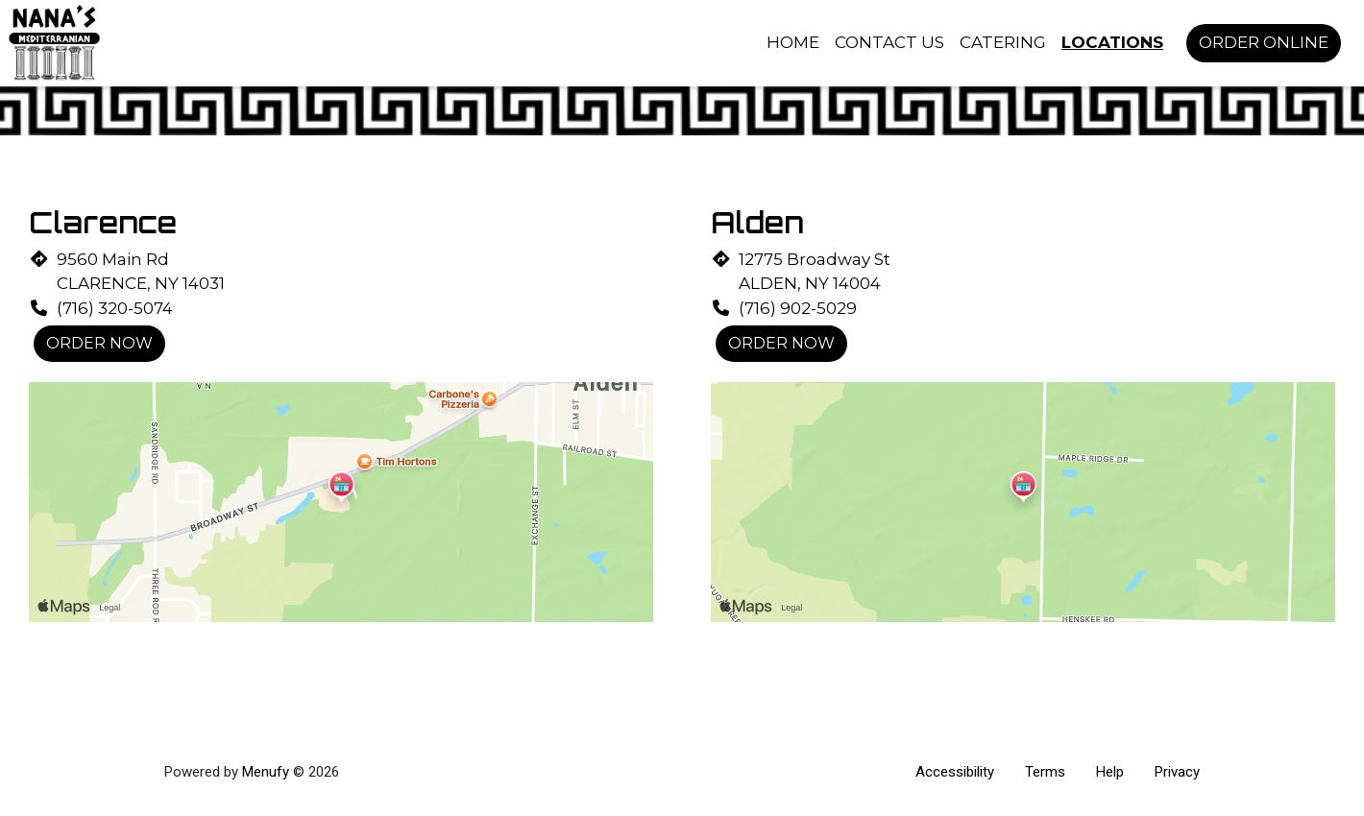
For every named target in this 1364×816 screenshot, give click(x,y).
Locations (1112, 42)
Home (793, 42)
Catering (1003, 42)
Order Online (1263, 42)
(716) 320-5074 (115, 308)
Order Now (99, 343)
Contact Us (889, 42)
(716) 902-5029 (798, 308)
